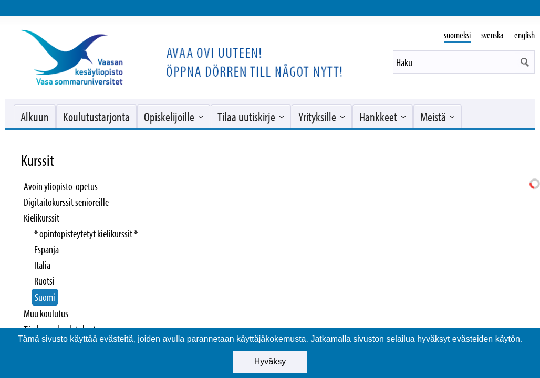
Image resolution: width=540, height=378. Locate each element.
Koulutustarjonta (96, 116)
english (524, 35)
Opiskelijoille (169, 116)
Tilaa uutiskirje (246, 116)
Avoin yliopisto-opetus (61, 186)
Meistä (433, 116)
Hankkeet (378, 116)
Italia (42, 264)
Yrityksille (317, 116)
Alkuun (34, 116)
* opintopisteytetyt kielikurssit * (86, 233)
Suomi (45, 296)
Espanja (46, 249)
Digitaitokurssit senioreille (66, 201)
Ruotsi (44, 280)
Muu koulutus (46, 313)
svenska (492, 35)
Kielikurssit (41, 217)
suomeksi (457, 35)
